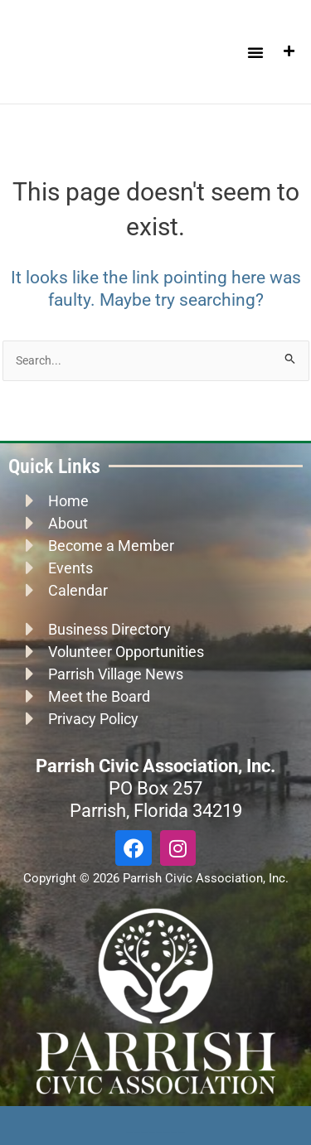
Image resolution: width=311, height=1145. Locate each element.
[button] (255, 52)
